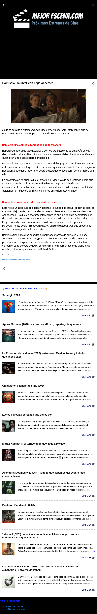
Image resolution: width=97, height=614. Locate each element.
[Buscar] (93, 5)
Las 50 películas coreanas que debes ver (27, 414)
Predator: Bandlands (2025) (19, 505)
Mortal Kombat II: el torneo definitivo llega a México (33, 443)
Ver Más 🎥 (88, 315)
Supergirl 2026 (11, 295)
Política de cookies (14, 606)
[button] (93, 84)
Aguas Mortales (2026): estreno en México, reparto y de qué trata (41, 324)
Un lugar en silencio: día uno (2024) (23, 385)
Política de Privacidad (15, 609)
